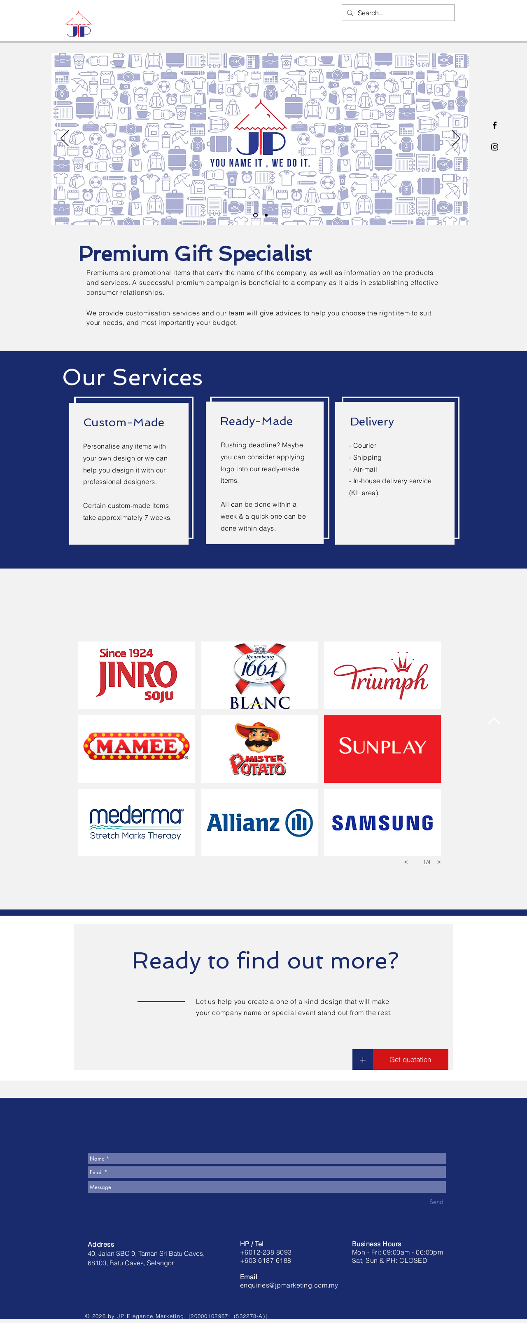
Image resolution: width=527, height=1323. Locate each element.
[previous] (406, 862)
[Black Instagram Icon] (494, 147)
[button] (136, 675)
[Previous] (65, 139)
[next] (439, 862)
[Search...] (397, 13)
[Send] (436, 1202)
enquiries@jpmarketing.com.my (289, 1285)
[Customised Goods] (255, 215)
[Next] (456, 139)
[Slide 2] (266, 215)
